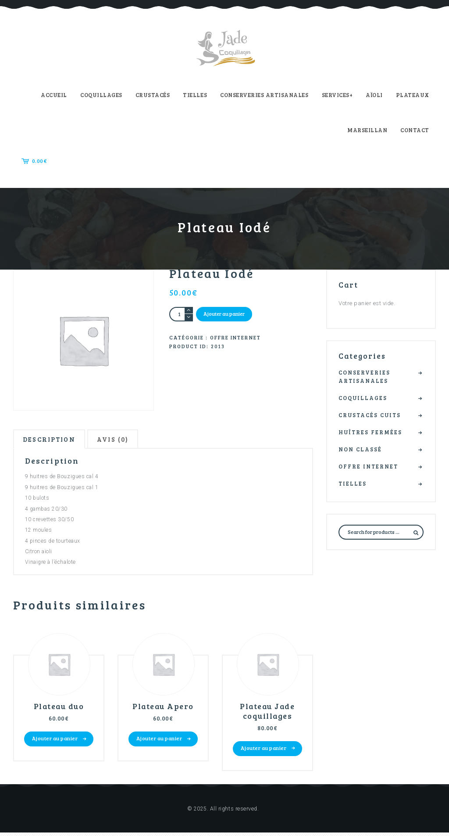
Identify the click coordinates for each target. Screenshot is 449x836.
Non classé (362, 450)
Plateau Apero (163, 708)
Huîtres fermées (373, 433)
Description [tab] (53, 440)
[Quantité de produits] (181, 314)
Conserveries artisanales (366, 376)
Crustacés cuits (372, 416)
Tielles (354, 485)
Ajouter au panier (225, 313)
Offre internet (235, 338)
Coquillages (365, 398)
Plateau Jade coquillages (268, 713)
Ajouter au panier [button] (55, 741)
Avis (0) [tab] (123, 440)
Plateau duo (59, 708)
